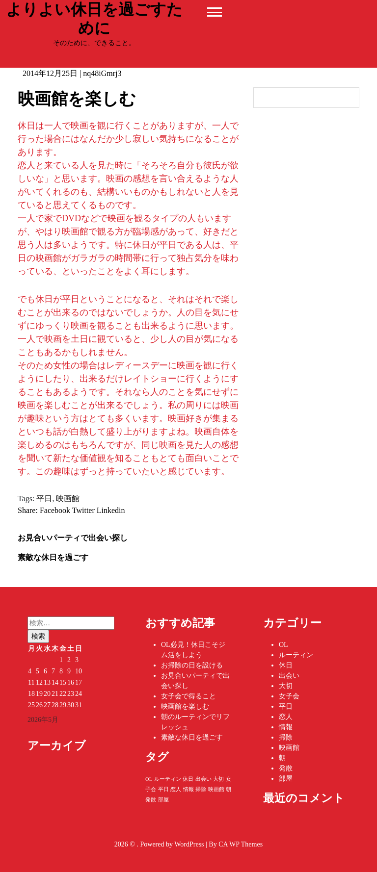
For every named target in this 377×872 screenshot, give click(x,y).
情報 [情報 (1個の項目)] (188, 789)
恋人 (286, 716)
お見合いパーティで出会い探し (73, 538)
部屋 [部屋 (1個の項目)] (163, 799)
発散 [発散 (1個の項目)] (150, 799)
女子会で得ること (188, 696)
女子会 (289, 696)
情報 (286, 727)
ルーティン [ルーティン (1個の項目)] (167, 779)
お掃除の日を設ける (192, 665)
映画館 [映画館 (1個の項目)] (216, 789)
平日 (44, 498)
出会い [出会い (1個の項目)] (203, 779)
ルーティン (296, 655)
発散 (286, 768)
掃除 (286, 737)
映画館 (68, 498)
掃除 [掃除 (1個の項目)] (200, 789)
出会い (289, 675)
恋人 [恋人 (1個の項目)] (175, 789)
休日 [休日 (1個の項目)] (188, 779)
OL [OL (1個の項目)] (148, 779)
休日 (286, 665)
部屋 (286, 778)
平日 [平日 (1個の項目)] (163, 789)
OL (283, 644)
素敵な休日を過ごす (53, 557)
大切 (286, 686)
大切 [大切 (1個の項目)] (218, 779)
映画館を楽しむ (185, 706)
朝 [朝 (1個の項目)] (228, 789)
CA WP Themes (240, 844)
